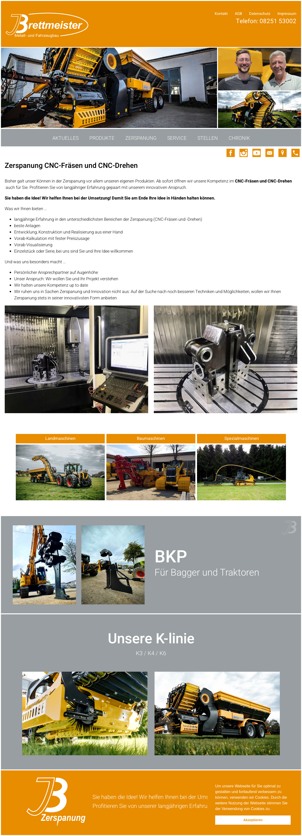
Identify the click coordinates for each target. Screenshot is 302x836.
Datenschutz (259, 14)
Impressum (286, 14)
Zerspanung (140, 138)
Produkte (101, 138)
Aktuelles (65, 138)
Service (177, 138)
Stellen (207, 138)
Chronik (239, 138)
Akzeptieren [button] (253, 820)
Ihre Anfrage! (276, 25)
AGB (238, 14)
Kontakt (221, 14)
